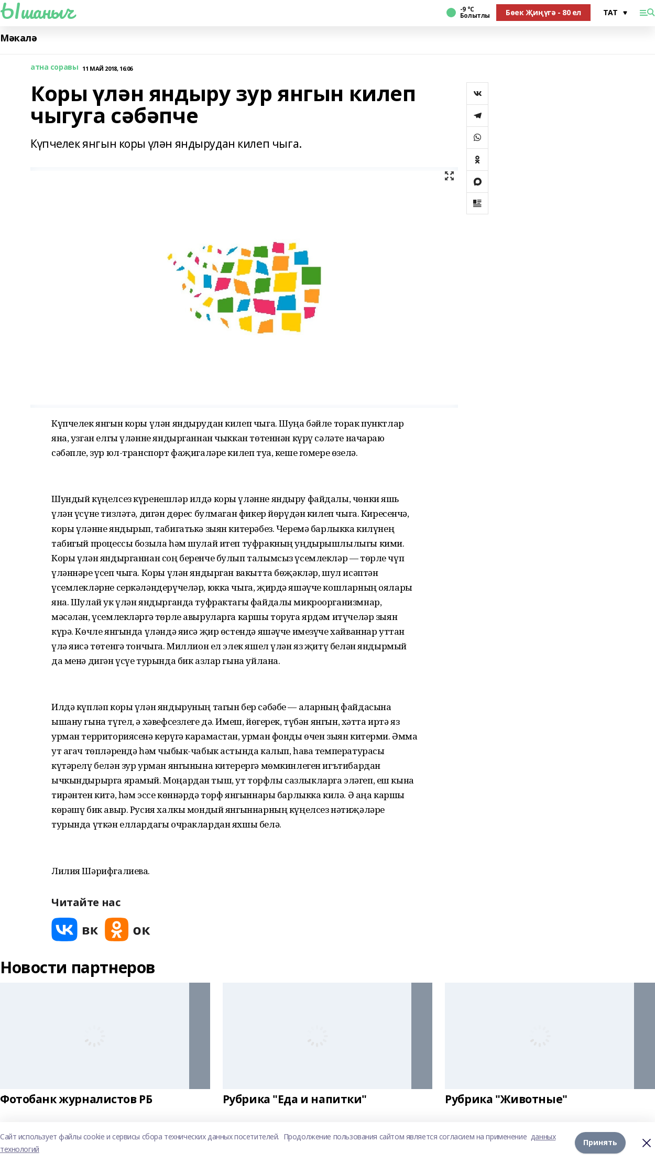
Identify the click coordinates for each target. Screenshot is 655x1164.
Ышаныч (36, 11)
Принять (600, 1143)
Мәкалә (18, 37)
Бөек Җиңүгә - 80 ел (543, 12)
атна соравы (54, 67)
